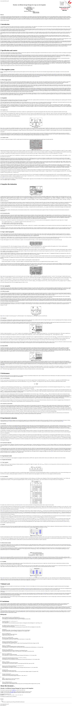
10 (2, 577)
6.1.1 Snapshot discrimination (5, 459)
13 (25, 588)
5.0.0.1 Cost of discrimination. (5, 378)
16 (54, 74)
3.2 (22, 247)
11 (0, 656)
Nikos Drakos (14, 691)
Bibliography (3, 614)
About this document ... (7, 686)
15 (10, 596)
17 (0, 681)
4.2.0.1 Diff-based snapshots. (4, 291)
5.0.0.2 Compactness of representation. (6, 403)
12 (11, 71)
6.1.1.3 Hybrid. (2, 524)
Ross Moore (11, 692)
